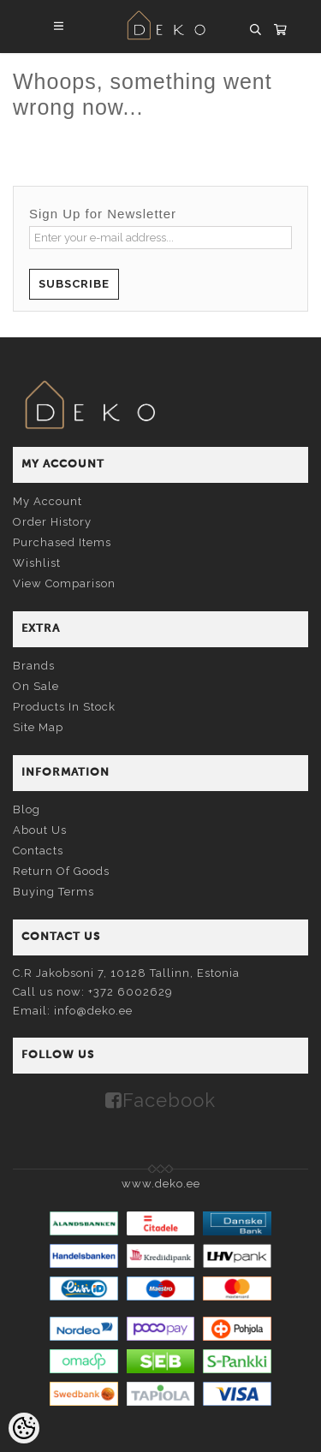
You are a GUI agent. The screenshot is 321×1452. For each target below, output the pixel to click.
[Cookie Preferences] (24, 1428)
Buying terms (53, 891)
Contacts (38, 850)
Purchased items (62, 542)
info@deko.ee (93, 1010)
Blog (26, 809)
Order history (52, 521)
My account (47, 501)
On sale (36, 686)
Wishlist (37, 562)
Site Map (38, 727)
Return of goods (61, 871)
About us (40, 830)
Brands (34, 665)
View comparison (64, 583)
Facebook (169, 1100)
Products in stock (64, 706)
